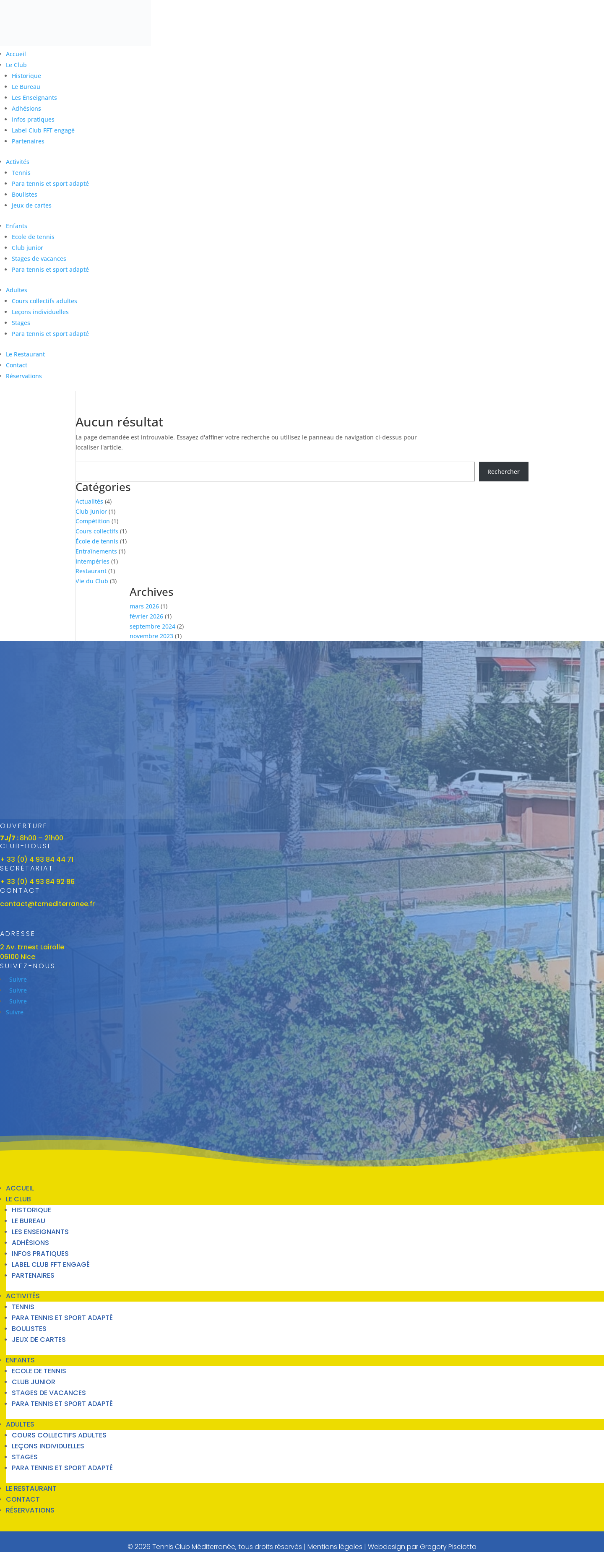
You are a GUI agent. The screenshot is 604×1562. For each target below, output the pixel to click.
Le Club (16, 65)
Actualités (89, 501)
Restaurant (91, 571)
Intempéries (92, 561)
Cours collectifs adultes (44, 301)
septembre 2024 (152, 626)
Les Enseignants (34, 97)
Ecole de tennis (33, 237)
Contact (16, 365)
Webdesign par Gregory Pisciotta (422, 1547)
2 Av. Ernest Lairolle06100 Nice (32, 952)
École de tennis (97, 541)
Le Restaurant (25, 354)
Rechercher (503, 472)
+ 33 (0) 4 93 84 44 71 (36, 859)
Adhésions (26, 108)
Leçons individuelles (40, 312)
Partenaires (28, 141)
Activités (17, 162)
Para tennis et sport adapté (50, 183)
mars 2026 (144, 606)
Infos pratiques (33, 119)
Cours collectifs (97, 531)
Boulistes (24, 194)
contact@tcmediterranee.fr (47, 904)
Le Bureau (26, 87)
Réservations (24, 376)
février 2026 (146, 616)
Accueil (16, 54)
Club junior (27, 248)
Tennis (21, 173)
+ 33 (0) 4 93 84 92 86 (37, 881)
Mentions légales (334, 1547)
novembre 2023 (151, 636)
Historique (26, 76)
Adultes (16, 290)
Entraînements (96, 551)
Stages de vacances (39, 258)
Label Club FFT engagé (43, 130)
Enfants (16, 226)
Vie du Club (92, 581)
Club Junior (91, 511)
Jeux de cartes (32, 205)
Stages (21, 323)
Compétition (93, 521)
